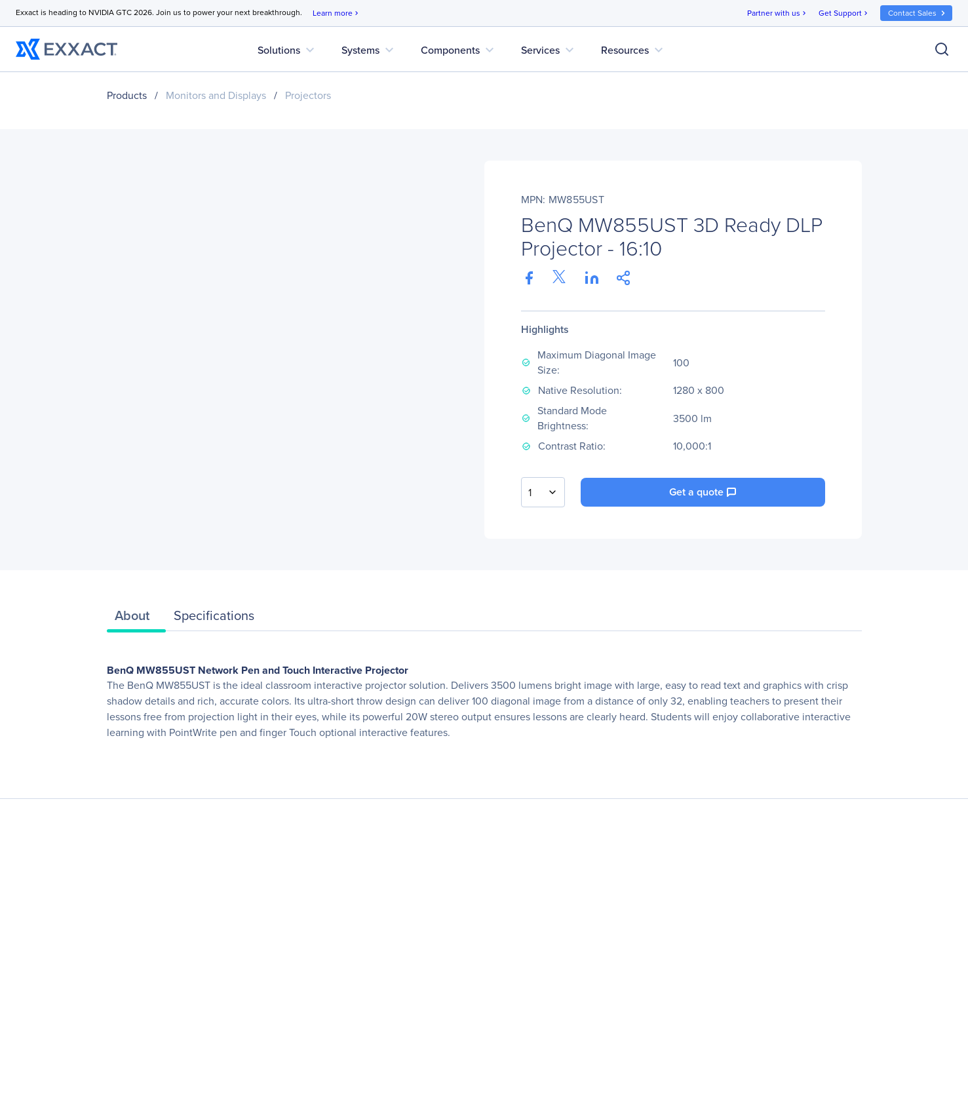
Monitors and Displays (216, 95)
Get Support (844, 13)
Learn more (336, 13)
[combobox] (543, 492)
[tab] (136, 619)
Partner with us (777, 13)
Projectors (308, 95)
